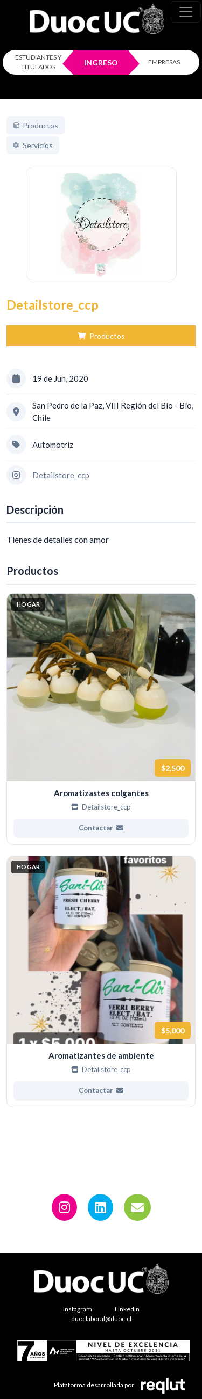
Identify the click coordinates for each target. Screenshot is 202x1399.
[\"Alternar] (186, 12)
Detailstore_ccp (60, 487)
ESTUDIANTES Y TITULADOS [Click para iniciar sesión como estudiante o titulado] (38, 62)
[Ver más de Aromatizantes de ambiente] (101, 993)
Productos (101, 348)
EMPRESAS (164, 62)
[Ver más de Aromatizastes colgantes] (101, 731)
